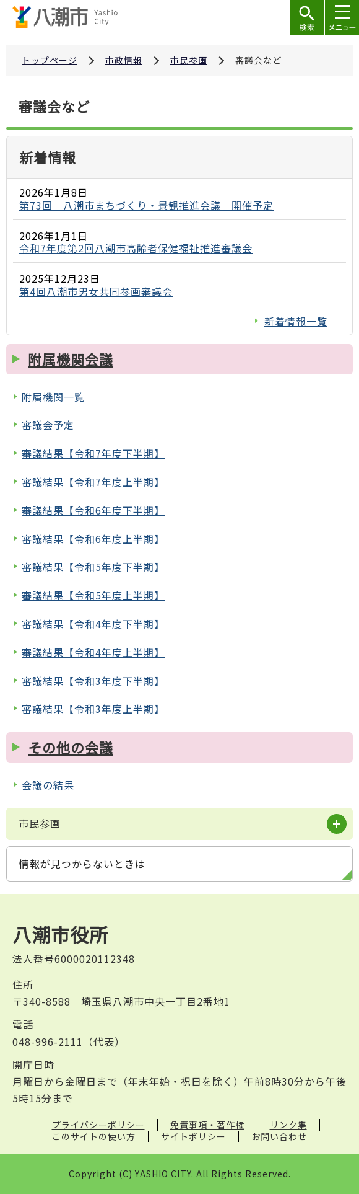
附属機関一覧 (53, 396)
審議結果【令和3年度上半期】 (93, 708)
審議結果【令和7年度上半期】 (93, 481)
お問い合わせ (279, 1136)
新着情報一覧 (295, 321)
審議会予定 (48, 424)
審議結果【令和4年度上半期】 (93, 652)
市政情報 (123, 60)
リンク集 (288, 1124)
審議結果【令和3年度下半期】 (93, 680)
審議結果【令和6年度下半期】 (93, 510)
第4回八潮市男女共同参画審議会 (96, 291)
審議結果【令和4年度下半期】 (93, 623)
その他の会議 (70, 747)
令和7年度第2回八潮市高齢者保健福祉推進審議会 (136, 248)
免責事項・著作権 (207, 1124)
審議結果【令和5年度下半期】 (93, 566)
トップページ (49, 60)
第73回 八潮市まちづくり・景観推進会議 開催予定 (146, 205)
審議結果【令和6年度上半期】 (93, 538)
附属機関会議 (70, 359)
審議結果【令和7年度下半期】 (93, 453)
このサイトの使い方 (94, 1136)
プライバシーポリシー (98, 1124)
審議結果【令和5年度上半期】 (93, 595)
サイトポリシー (193, 1136)
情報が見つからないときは (82, 863)
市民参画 (188, 60)
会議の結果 (48, 784)
